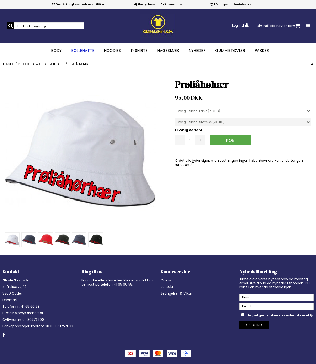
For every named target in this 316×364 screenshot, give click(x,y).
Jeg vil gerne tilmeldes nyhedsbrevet (280, 314)
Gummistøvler (230, 50)
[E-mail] (276, 306)
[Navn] (276, 297)
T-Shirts (139, 50)
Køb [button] (230, 140)
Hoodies (112, 50)
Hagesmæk (168, 50)
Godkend (254, 325)
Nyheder (197, 50)
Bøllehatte (82, 50)
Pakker (262, 50)
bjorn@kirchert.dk (29, 313)
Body (56, 50)
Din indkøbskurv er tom (278, 25)
